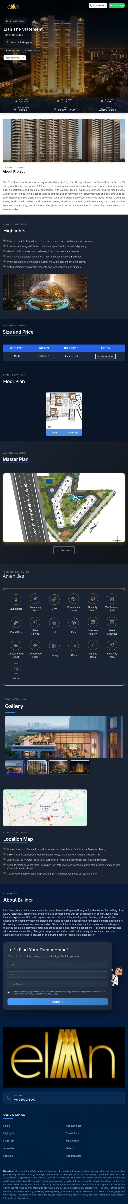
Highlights (8, 1133)
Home (6, 1125)
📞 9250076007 (98, 5)
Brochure (64, 550)
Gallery (70, 1148)
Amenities (8, 1148)
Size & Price (72, 1133)
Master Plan (72, 1140)
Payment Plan (105, 356)
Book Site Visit (15, 57)
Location (8, 1155)
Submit (57, 1001)
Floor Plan (8, 1140)
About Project (73, 1125)
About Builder (73, 1155)
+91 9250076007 (25, 1099)
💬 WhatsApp (117, 5)
